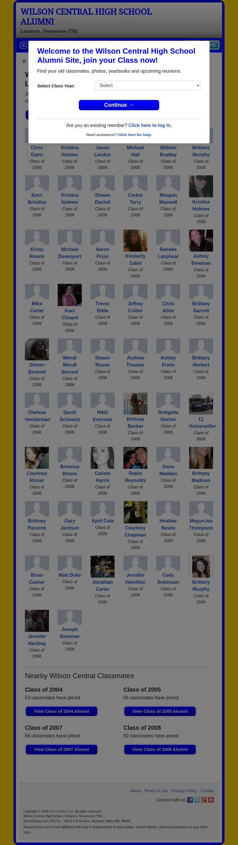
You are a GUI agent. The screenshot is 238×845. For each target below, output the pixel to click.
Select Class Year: (56, 85)
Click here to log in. (150, 125)
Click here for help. (135, 135)
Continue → (119, 105)
